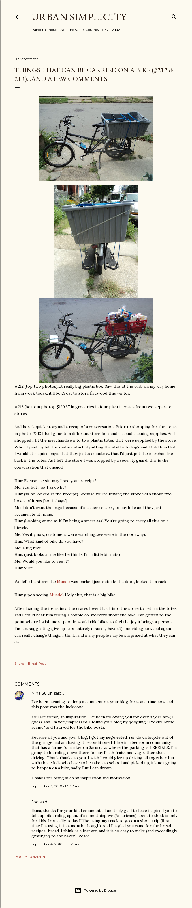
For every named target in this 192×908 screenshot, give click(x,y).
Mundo (63, 581)
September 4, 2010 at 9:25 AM (55, 844)
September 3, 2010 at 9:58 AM (55, 786)
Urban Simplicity (79, 16)
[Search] (174, 15)
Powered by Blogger (96, 890)
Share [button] (19, 663)
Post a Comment (30, 857)
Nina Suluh (42, 693)
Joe (35, 802)
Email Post (37, 663)
